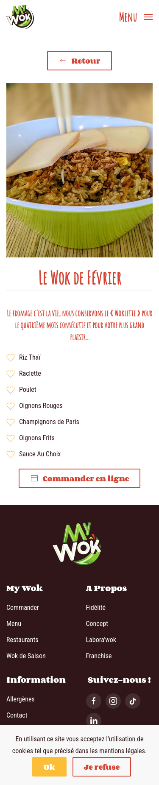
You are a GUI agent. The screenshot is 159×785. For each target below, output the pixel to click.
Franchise (99, 656)
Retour (79, 61)
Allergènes (20, 699)
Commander (22, 607)
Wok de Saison (26, 656)
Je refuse (102, 767)
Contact (16, 715)
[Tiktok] (132, 701)
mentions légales (122, 751)
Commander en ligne (79, 478)
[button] (136, 17)
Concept (97, 624)
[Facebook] (93, 701)
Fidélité (96, 607)
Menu (13, 624)
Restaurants (22, 640)
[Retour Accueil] (20, 17)
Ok (49, 767)
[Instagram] (113, 701)
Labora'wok (101, 640)
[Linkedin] (93, 720)
